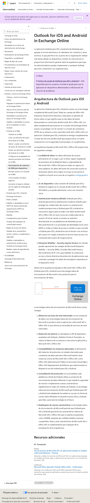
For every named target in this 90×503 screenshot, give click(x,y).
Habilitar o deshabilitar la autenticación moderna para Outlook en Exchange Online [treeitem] (17, 243)
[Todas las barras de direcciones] (36, 28)
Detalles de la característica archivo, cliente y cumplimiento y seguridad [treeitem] (18, 234)
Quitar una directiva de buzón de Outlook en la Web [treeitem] (19, 151)
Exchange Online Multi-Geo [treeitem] (14, 259)
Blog (48, 498)
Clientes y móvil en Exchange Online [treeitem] (17, 98)
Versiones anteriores (37, 498)
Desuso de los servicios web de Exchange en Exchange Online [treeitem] (18, 111)
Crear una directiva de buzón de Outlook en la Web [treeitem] (18, 139)
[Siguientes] (69, 3)
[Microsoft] (4, 3)
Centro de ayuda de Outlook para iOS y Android (58, 81)
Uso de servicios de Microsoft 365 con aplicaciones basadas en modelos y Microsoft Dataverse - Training (60, 452)
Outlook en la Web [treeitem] (15, 134)
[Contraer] (28, 26)
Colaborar (58, 498)
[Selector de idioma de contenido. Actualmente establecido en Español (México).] (10, 492)
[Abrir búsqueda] (74, 3)
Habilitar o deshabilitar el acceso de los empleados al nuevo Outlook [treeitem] (18, 125)
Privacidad (68, 498)
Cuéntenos (78, 18)
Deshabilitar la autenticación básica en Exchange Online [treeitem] (17, 117)
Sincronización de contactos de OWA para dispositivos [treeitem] (18, 166)
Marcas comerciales (55, 501)
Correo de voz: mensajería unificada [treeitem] (17, 90)
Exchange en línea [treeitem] (11, 36)
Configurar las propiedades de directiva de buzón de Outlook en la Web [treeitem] (19, 159)
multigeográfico (81, 175)
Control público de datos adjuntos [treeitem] (17, 179)
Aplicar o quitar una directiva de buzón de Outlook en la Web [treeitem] (19, 145)
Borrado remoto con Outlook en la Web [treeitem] (18, 173)
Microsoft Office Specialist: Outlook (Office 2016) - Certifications (58, 467)
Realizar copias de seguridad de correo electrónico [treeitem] (18, 250)
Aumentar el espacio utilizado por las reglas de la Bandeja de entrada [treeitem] (19, 187)
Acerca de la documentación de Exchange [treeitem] (16, 267)
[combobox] (16, 31)
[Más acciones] (86, 28)
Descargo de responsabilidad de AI (14, 498)
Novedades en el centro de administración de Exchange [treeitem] (15, 46)
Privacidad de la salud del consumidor (15, 501)
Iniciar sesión (82, 3)
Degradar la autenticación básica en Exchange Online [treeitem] (18, 104)
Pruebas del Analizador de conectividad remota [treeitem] (16, 223)
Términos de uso (39, 501)
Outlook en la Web (47, 28)
